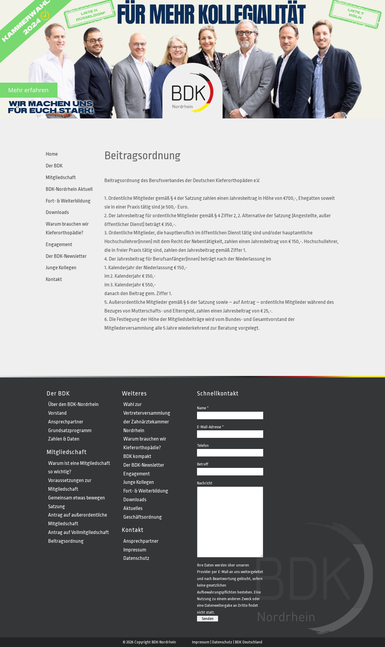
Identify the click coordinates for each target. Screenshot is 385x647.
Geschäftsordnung (142, 517)
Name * (230, 411)
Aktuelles (133, 508)
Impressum (134, 550)
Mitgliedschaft (61, 177)
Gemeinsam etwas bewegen (76, 498)
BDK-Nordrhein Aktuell (69, 189)
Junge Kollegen (61, 267)
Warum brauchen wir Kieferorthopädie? (67, 228)
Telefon (230, 448)
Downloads (57, 212)
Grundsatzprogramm (69, 430)
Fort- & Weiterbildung (68, 201)
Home (52, 154)
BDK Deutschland (248, 642)
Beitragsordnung (66, 541)
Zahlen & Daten (63, 439)
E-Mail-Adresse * (230, 430)
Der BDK (54, 166)
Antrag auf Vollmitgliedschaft (78, 532)
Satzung (56, 506)
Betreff (230, 467)
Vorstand (57, 413)
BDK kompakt (137, 456)
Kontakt (54, 279)
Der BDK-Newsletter (66, 256)
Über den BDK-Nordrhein (73, 404)
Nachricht (230, 486)
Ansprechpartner (65, 422)
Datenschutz (136, 558)
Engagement (59, 244)
